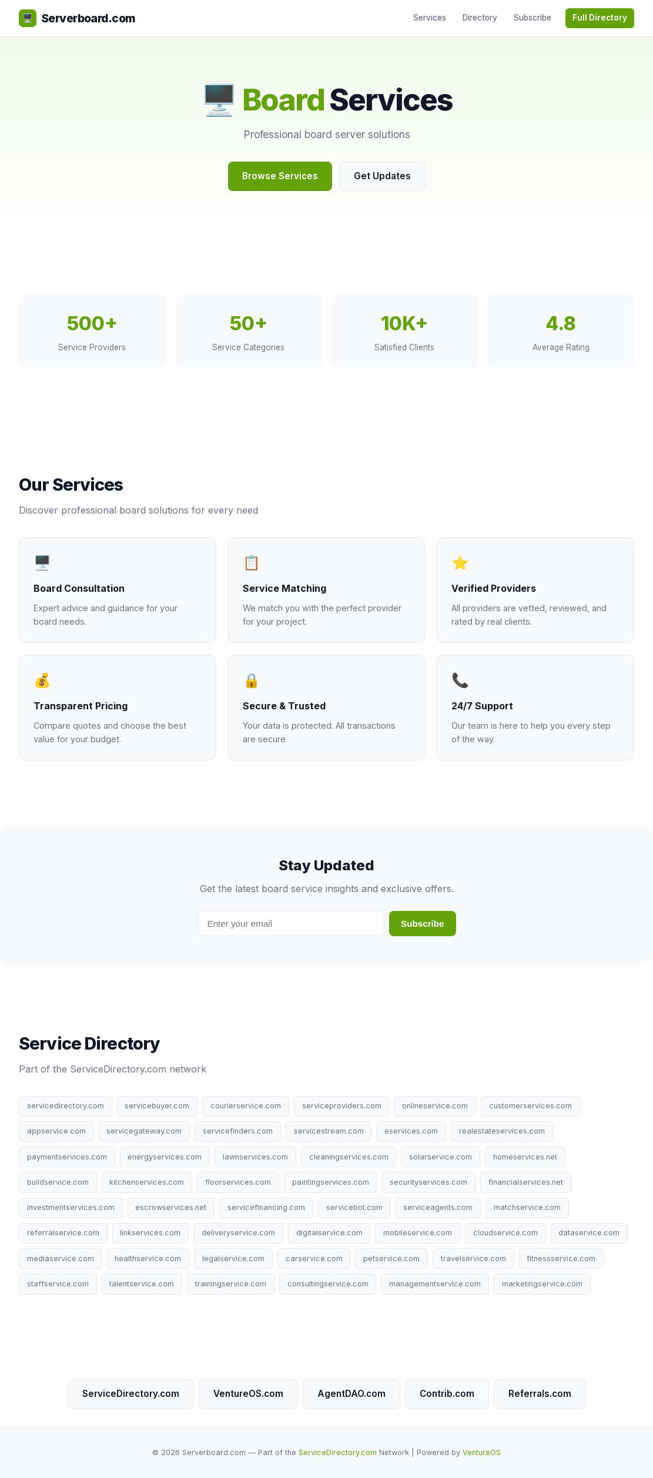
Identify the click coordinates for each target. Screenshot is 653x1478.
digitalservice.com (329, 1232)
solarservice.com (440, 1156)
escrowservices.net (170, 1207)
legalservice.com (233, 1258)
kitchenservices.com (146, 1182)
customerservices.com (530, 1105)
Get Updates (382, 176)
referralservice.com (63, 1232)
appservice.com (56, 1131)
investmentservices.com (71, 1207)
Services (429, 17)
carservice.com (314, 1258)
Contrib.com (447, 1393)
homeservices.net (525, 1156)
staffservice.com (58, 1283)
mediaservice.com (60, 1258)
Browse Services (280, 176)
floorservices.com (238, 1182)
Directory (480, 17)
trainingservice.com (230, 1283)
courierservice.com (245, 1105)
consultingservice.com (328, 1283)
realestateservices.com (502, 1131)
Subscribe (532, 17)
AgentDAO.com (351, 1393)
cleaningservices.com (349, 1156)
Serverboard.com (77, 18)
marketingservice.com (542, 1283)
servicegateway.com (144, 1131)
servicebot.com (354, 1207)
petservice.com (391, 1258)
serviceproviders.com (341, 1105)
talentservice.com (141, 1283)
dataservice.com (588, 1232)
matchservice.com (527, 1207)
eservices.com (411, 1131)
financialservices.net (525, 1182)
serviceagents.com (438, 1207)
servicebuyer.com (157, 1105)
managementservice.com (435, 1283)
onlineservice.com (435, 1105)
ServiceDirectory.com (130, 1393)
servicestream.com (329, 1131)
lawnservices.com (255, 1156)
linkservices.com (150, 1232)
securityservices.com (428, 1182)
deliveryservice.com (238, 1232)
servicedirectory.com (65, 1105)
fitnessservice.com (561, 1258)
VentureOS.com (248, 1393)
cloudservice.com (505, 1232)
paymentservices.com (67, 1156)
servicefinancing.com (266, 1207)
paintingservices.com (330, 1182)
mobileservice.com (417, 1232)
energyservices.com (165, 1156)
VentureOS (482, 1452)
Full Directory (599, 17)
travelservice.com (473, 1258)
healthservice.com (148, 1258)
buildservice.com (58, 1182)
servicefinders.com (238, 1131)
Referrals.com (539, 1393)
